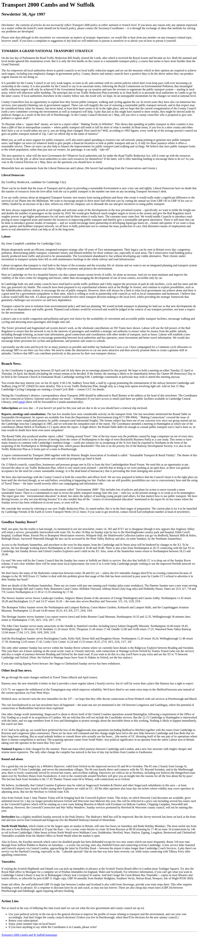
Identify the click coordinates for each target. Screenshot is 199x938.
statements (31, 168)
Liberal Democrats (12, 175)
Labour (6, 236)
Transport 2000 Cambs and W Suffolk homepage (29, 934)
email (21, 401)
